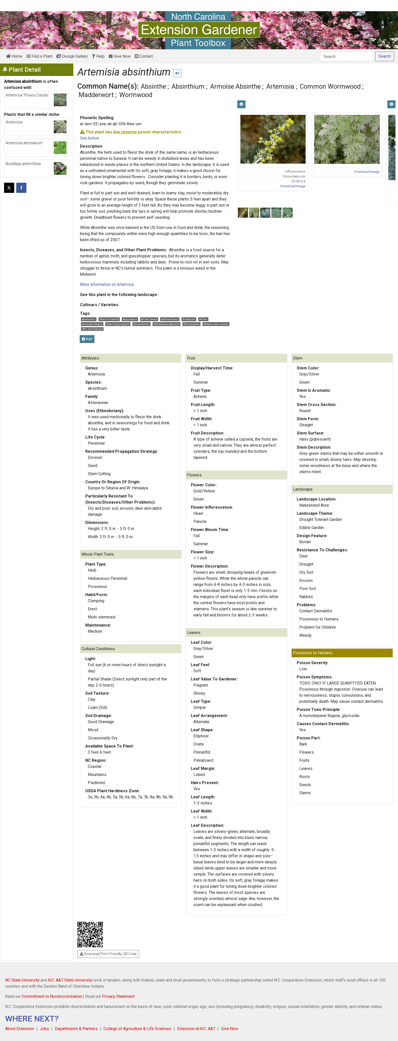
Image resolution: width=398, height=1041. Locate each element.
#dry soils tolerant (92, 329)
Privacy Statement (118, 996)
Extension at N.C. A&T (196, 1028)
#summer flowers (92, 324)
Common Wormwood (330, 86)
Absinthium (188, 86)
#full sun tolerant (109, 319)
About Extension (19, 1028)
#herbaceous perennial (166, 324)
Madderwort (96, 95)
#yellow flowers (170, 319)
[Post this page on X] (9, 188)
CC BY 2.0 (298, 181)
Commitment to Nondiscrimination (52, 996)
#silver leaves (149, 319)
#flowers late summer (216, 324)
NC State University (22, 980)
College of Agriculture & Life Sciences (137, 1028)
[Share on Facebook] (21, 188)
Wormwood (135, 95)
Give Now (120, 56)
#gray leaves (130, 319)
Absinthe (153, 86)
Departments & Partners (76, 1028)
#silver (203, 319)
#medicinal (189, 319)
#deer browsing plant (118, 324)
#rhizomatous (192, 324)
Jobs (44, 1028)
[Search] (346, 56)
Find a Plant (39, 56)
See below (89, 138)
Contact (144, 56)
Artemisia (280, 86)
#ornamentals (142, 324)
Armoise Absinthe (235, 86)
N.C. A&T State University (70, 980)
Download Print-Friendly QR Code (108, 954)
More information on (107, 284)
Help (98, 56)
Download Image (292, 186)
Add (87, 339)
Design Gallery (72, 56)
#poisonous (88, 319)
